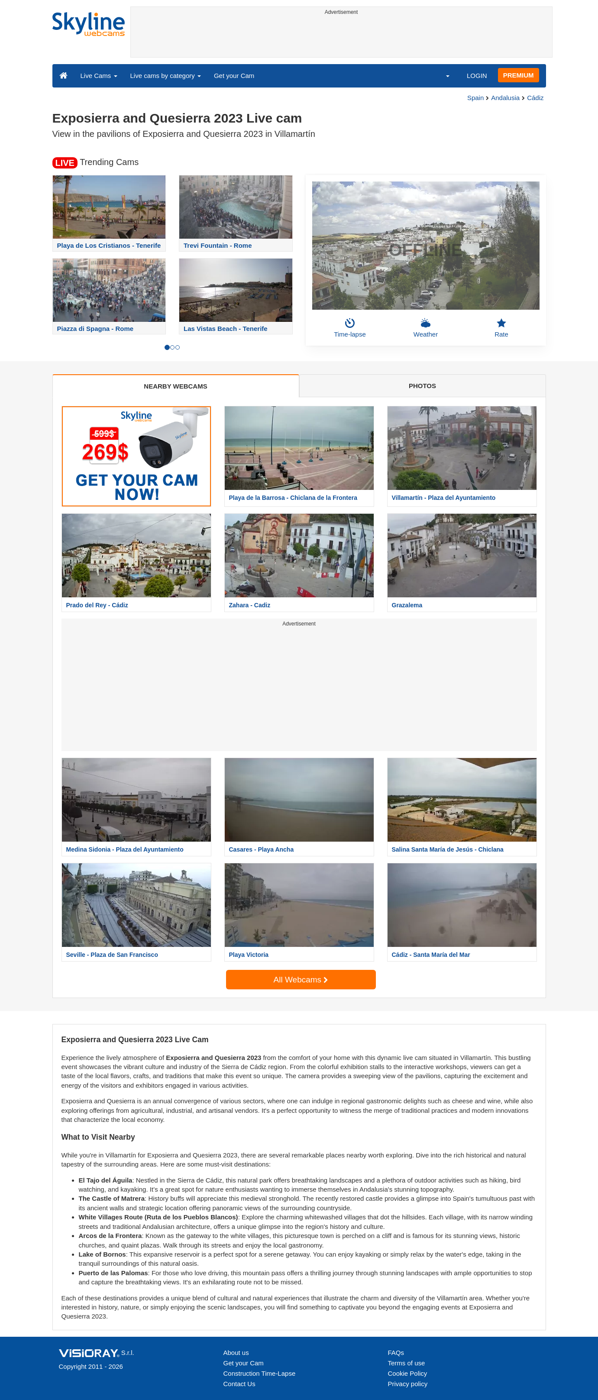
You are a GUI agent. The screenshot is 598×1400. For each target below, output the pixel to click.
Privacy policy (408, 1383)
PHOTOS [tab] (422, 385)
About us (236, 1352)
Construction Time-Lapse (259, 1373)
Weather (426, 328)
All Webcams (301, 979)
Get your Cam (234, 75)
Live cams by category (165, 75)
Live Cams (99, 75)
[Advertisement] (341, 37)
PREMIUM (518, 75)
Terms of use (406, 1363)
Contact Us (239, 1383)
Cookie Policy (407, 1373)
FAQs (396, 1352)
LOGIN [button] (477, 75)
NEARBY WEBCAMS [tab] (175, 386)
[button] (442, 75)
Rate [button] (501, 328)
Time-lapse (350, 328)
